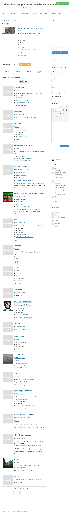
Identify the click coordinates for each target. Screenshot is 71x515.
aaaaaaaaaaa (19, 336)
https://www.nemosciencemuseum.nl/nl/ (28, 446)
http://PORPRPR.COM (22, 367)
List (21, 81)
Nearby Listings (40, 72)
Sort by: (14, 77)
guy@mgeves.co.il (21, 136)
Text (67, 106)
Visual (61, 106)
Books (20, 28)
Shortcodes (43, 13)
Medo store (18, 111)
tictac (16, 267)
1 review (26, 169)
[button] (56, 110)
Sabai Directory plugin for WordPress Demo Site (30, 4)
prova (16, 459)
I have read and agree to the (59, 92)
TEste (16, 220)
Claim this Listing (25, 64)
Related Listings (29, 72)
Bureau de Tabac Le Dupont (24, 415)
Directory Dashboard (58, 13)
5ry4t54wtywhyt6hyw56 (23, 391)
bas (55, 168)
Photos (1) (19, 71)
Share (14, 64)
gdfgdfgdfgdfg (58, 159)
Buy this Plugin (63, 4)
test (56, 196)
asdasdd (17, 476)
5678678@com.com (22, 315)
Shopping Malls (19, 196)
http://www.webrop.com (23, 102)
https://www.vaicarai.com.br (24, 237)
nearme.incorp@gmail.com (24, 180)
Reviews (7, 71)
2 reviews (27, 418)
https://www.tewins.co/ (23, 206)
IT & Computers (29, 28)
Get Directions (58, 53)
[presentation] (56, 109)
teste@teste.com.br (22, 235)
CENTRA (17, 323)
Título (56, 220)
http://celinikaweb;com (23, 160)
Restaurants (24, 13)
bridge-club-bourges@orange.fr (26, 158)
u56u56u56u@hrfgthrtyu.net (25, 406)
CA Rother (17, 246)
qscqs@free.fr (20, 280)
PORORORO (18, 355)
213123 (56, 212)
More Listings (54, 201)
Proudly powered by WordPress (19, 511)
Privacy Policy (58, 93)
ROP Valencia (19, 87)
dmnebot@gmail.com (22, 100)
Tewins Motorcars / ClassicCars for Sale (28, 193)
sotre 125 (57, 223)
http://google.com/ (21, 467)
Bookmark (6, 64)
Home (4, 13)
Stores (34, 13)
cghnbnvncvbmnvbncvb (23, 302)
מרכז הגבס (17, 124)
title (56, 215)
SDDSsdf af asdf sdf (60, 217)
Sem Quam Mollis (20, 166)
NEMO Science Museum (22, 435)
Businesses (13, 13)
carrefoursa (18, 289)
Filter (4, 77)
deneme (17, 373)
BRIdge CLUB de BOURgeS (23, 145)
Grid (26, 81)
